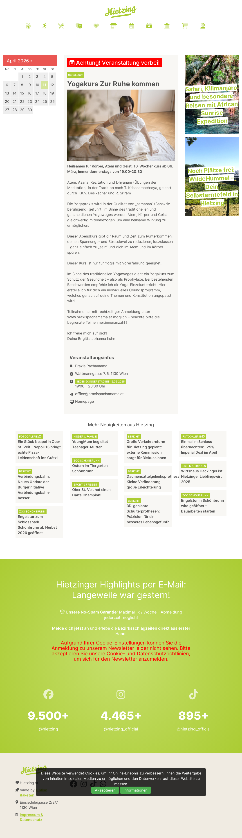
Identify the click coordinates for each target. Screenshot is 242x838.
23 (29, 101)
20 (7, 101)
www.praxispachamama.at (89, 317)
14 (14, 93)
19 (52, 93)
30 (29, 110)
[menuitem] (121, 26)
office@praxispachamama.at (99, 394)
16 (29, 93)
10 (37, 85)
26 (52, 101)
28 (14, 110)
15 (22, 93)
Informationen (135, 790)
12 (52, 85)
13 (7, 93)
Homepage (84, 401)
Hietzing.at (121, 12)
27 (7, 110)
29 (22, 110)
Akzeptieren (105, 790)
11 (44, 85)
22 (22, 101)
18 (45, 93)
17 (37, 93)
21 (14, 101)
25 (45, 101)
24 (37, 101)
